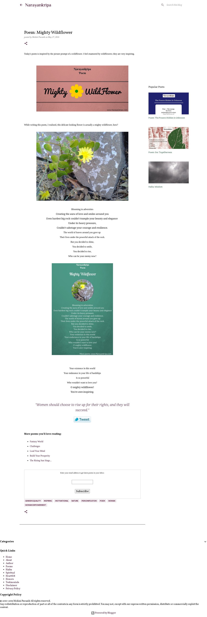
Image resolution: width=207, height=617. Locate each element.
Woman (111, 501)
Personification (89, 501)
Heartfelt (10, 576)
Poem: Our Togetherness (160, 152)
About (9, 560)
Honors (10, 579)
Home (9, 557)
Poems (9, 566)
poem (102, 501)
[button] (26, 44)
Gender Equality (33, 501)
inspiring (48, 501)
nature (75, 501)
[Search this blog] (172, 4)
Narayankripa (38, 4)
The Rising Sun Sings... (41, 460)
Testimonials (12, 582)
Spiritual (10, 572)
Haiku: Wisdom (155, 187)
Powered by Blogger (103, 613)
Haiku (9, 569)
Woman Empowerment (35, 505)
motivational (61, 501)
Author (9, 563)
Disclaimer (11, 585)
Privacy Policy (13, 588)
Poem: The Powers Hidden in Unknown (166, 118)
